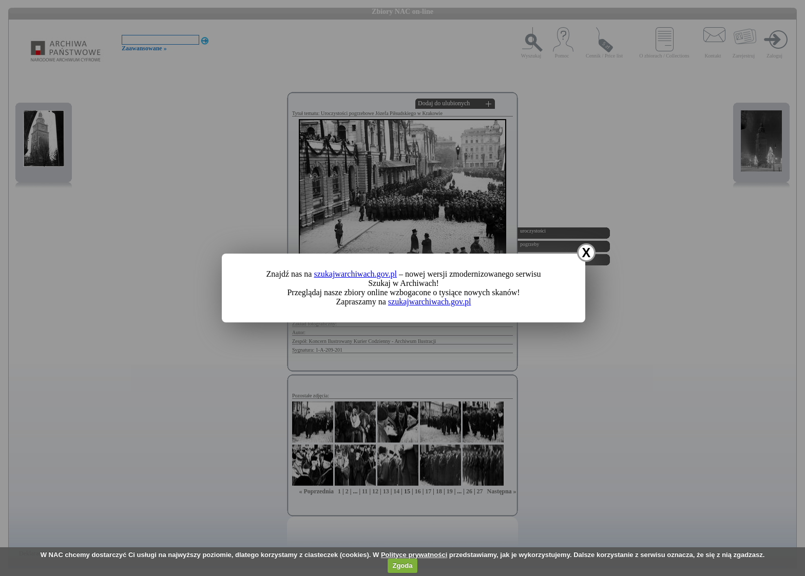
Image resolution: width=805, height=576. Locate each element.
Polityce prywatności (414, 555)
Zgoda (402, 565)
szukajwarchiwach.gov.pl (355, 274)
